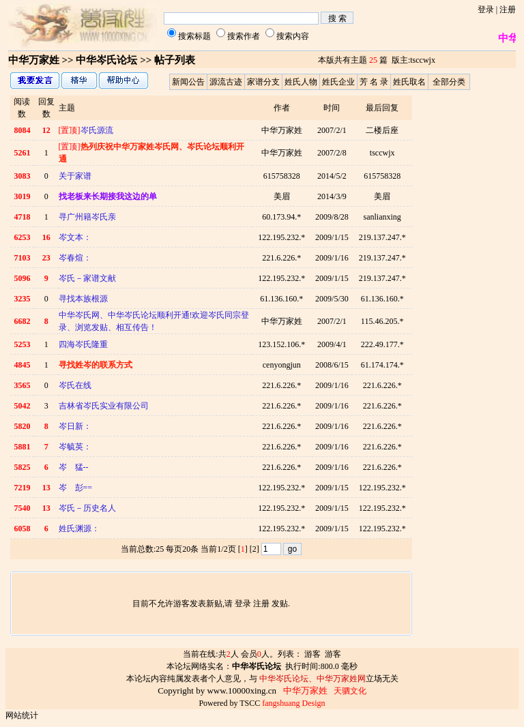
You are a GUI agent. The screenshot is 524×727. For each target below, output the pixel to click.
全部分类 (449, 82)
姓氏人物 (301, 82)
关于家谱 (75, 176)
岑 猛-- (74, 467)
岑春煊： (75, 258)
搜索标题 (194, 36)
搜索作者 (243, 36)
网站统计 (21, 715)
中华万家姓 (33, 60)
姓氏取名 (409, 82)
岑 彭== (76, 487)
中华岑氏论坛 (106, 60)
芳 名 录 (374, 82)
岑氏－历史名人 (87, 508)
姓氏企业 (338, 82)
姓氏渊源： (79, 528)
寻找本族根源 (83, 298)
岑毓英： (75, 446)
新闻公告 (188, 82)
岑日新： (75, 426)
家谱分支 (263, 82)
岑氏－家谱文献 (87, 278)
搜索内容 (292, 36)
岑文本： (75, 237)
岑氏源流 (86, 130)
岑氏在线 (75, 385)
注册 (507, 9)
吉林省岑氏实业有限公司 (104, 406)
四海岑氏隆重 (83, 344)
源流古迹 (225, 82)
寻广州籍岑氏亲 (87, 217)
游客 (312, 654)
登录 (486, 9)
